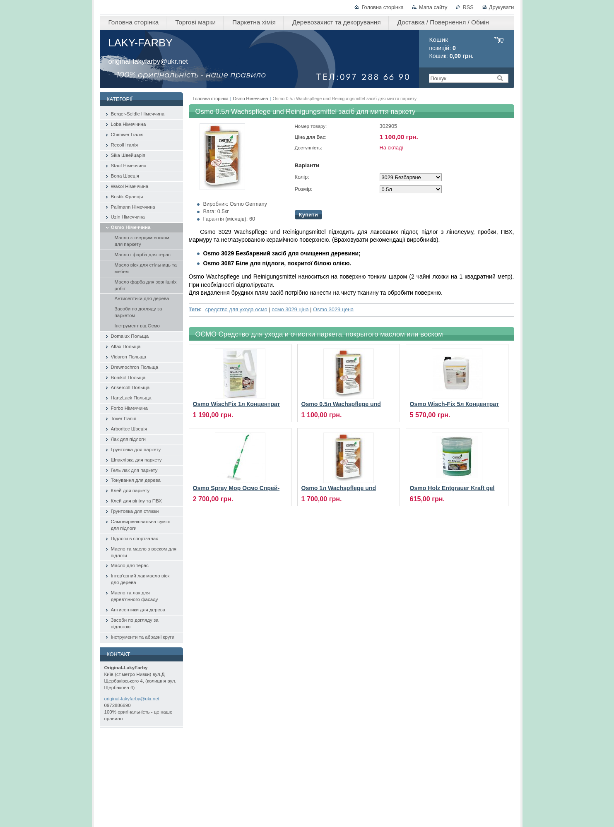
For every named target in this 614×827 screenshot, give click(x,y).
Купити (308, 215)
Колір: (302, 177)
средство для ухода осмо (236, 309)
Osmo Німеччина (250, 98)
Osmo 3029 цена (333, 309)
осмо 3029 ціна (290, 309)
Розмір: (304, 189)
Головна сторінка (382, 7)
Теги (194, 309)
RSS (468, 7)
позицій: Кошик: (451, 47)
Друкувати (501, 7)
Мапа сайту (433, 7)
